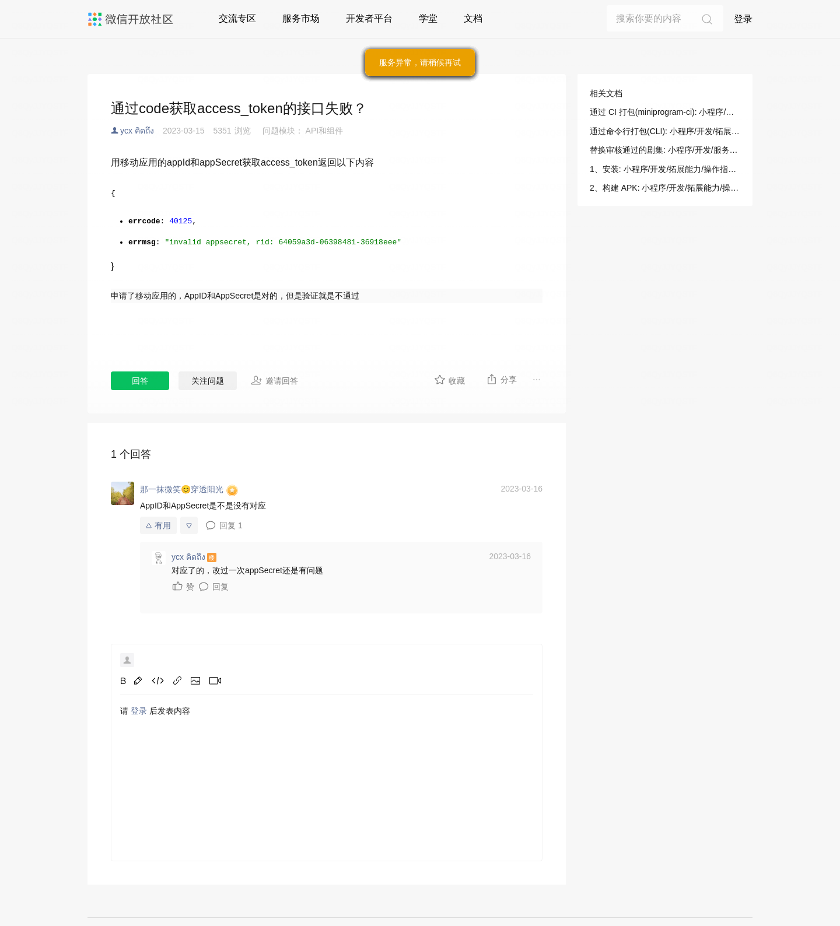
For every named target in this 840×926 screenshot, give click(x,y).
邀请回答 (274, 380)
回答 (140, 380)
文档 (473, 18)
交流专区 (237, 18)
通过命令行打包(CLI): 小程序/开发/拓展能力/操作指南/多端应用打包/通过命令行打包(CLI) (665, 131)
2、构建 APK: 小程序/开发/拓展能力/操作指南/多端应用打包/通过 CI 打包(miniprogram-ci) (665, 187)
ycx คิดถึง (137, 130)
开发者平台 (369, 18)
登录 (743, 19)
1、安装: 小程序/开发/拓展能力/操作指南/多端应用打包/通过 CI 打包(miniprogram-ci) (665, 169)
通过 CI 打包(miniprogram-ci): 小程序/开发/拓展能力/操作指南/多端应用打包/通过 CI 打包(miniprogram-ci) (665, 112)
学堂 (428, 18)
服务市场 (301, 18)
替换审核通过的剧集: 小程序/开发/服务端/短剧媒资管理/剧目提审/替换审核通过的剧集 (665, 150)
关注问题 (207, 380)
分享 (501, 379)
